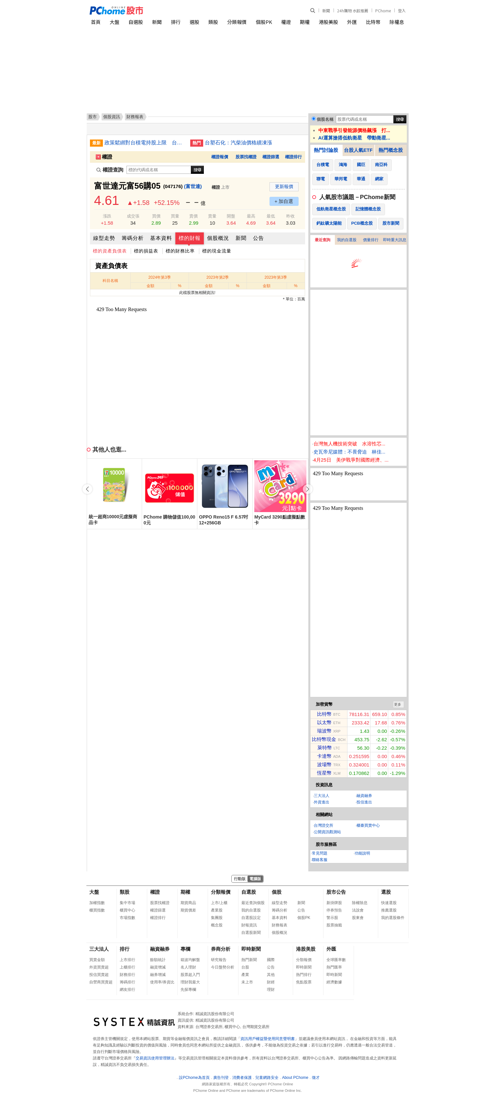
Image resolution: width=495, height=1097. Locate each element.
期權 (305, 21)
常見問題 (319, 853)
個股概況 (218, 238)
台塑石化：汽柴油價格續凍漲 (238, 142)
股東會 (358, 917)
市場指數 (127, 917)
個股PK (264, 21)
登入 (402, 10)
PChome (383, 10)
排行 (176, 21)
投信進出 (364, 802)
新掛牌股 (334, 903)
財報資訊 (249, 925)
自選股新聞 (251, 932)
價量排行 (371, 240)
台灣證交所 (323, 825)
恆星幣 (324, 773)
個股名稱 (325, 119)
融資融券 (364, 795)
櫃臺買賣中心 (368, 825)
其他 (271, 974)
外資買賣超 (99, 967)
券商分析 (220, 949)
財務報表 (279, 925)
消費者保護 (242, 1077)
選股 (194, 21)
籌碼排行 (127, 982)
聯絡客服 (319, 859)
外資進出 (321, 802)
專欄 (185, 949)
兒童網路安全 (267, 1077)
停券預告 (334, 910)
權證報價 (219, 156)
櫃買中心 (127, 910)
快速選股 (389, 903)
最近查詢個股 (253, 903)
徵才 (316, 1077)
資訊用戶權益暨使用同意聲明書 (267, 1038)
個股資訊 (111, 116)
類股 (213, 21)
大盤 (114, 21)
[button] (308, 489)
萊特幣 (324, 747)
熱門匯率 (334, 967)
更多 (397, 704)
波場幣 (324, 764)
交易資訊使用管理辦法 (155, 1058)
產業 (245, 974)
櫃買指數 (97, 910)
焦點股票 (304, 982)
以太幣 (324, 722)
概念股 (217, 925)
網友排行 (127, 989)
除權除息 (360, 903)
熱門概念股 (391, 150)
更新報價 (284, 186)
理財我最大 (190, 982)
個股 (276, 892)
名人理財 (188, 967)
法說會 (358, 910)
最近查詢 (322, 240)
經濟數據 (334, 982)
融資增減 (158, 967)
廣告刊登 (221, 1077)
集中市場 (127, 903)
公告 (258, 238)
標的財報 (190, 238)
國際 (271, 959)
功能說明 (362, 853)
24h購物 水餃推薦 (352, 10)
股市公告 (336, 892)
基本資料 (161, 238)
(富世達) (193, 186)
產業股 (217, 910)
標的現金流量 (216, 250)
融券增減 (158, 974)
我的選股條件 (392, 917)
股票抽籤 (334, 925)
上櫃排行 (127, 967)
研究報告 (218, 959)
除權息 (397, 21)
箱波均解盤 (190, 959)
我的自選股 (347, 240)
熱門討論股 (326, 150)
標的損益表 (146, 250)
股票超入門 (190, 974)
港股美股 (328, 21)
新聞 (326, 10)
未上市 (247, 982)
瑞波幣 (324, 730)
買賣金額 (97, 959)
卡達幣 (324, 756)
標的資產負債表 (110, 250)
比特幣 (373, 21)
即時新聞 (251, 949)
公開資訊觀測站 (327, 832)
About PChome (295, 1077)
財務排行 (127, 974)
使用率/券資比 (162, 982)
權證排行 (293, 156)
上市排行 (127, 959)
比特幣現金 (324, 739)
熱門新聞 (249, 959)
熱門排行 (304, 974)
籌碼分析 (133, 238)
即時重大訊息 (394, 240)
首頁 (96, 21)
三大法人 (321, 795)
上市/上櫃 (219, 903)
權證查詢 (109, 170)
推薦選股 (389, 910)
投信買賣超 (99, 974)
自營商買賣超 (101, 982)
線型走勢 (104, 238)
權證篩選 (270, 156)
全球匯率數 (336, 959)
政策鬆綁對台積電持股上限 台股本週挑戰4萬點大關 (144, 142)
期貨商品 (188, 903)
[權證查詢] (158, 170)
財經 (271, 982)
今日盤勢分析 (222, 967)
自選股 (135, 21)
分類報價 (237, 21)
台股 (245, 967)
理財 (271, 989)
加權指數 (97, 903)
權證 (286, 21)
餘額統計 (158, 959)
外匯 (352, 21)
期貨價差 (188, 910)
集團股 (217, 917)
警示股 (332, 917)
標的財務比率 (180, 250)
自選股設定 (251, 917)
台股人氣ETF (358, 150)
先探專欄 (188, 989)
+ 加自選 (284, 201)
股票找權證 (246, 156)
